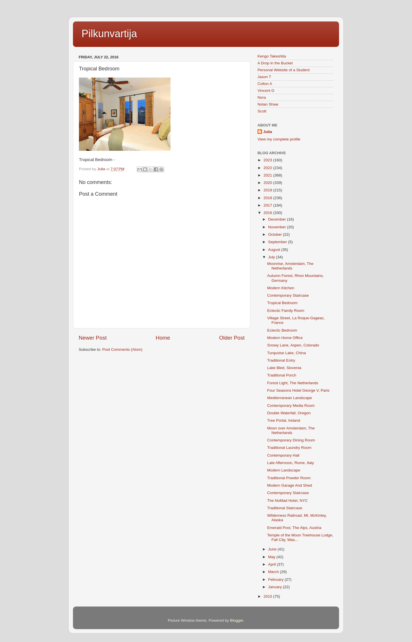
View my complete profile (279, 139)
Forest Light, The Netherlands (292, 383)
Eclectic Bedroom (282, 330)
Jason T (264, 77)
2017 (268, 205)
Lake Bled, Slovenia (284, 368)
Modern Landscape (283, 470)
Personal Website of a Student (284, 70)
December (277, 219)
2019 (268, 190)
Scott (262, 111)
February (276, 579)
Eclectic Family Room (285, 310)
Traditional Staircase (284, 508)
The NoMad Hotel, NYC (287, 500)
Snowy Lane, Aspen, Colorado (293, 345)
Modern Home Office (285, 338)
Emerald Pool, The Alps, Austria (294, 528)
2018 (268, 198)
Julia (267, 132)
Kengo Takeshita (272, 56)
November (277, 227)
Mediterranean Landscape (289, 398)
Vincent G (266, 90)
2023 (268, 160)
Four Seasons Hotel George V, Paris (298, 390)
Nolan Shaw (268, 104)
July (272, 257)
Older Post (232, 338)
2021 (268, 175)
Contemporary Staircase (288, 295)
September (278, 242)
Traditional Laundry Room (289, 447)
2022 (268, 168)
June (273, 549)
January (275, 587)
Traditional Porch (281, 375)
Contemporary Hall (283, 455)
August (274, 249)
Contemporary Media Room (291, 405)
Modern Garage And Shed (289, 485)
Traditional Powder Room (289, 478)
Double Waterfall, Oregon (289, 413)
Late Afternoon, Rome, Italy (290, 463)
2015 (268, 596)
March (274, 572)
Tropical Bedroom (282, 303)
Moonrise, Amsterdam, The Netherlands (290, 265)
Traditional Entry (281, 360)
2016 (268, 213)
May (272, 557)
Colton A (265, 84)
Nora (262, 97)
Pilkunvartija (109, 33)
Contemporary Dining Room (291, 440)
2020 (268, 183)
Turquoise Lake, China (286, 353)
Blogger (236, 620)
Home (163, 338)
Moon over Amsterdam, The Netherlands (291, 430)
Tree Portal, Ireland (283, 420)
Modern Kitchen (280, 288)
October (275, 234)
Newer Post (93, 338)
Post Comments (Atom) (122, 349)
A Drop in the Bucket (275, 63)
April (272, 564)
